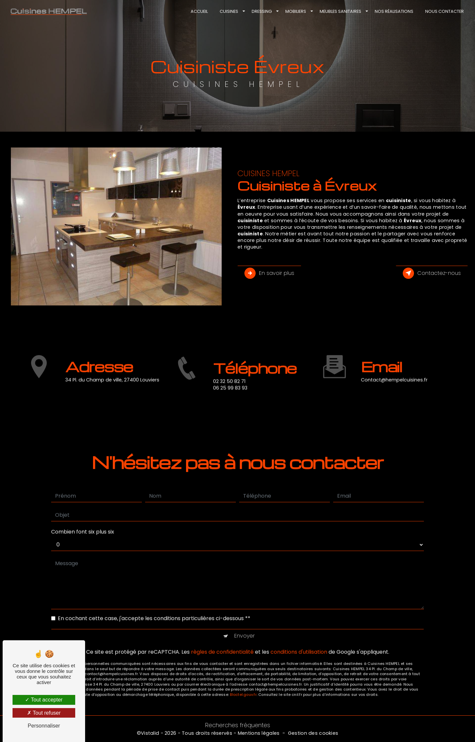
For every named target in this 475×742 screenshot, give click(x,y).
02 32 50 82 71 (229, 387)
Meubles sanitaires (340, 11)
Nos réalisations (394, 11)
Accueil (199, 11)
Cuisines (229, 11)
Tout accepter (43, 699)
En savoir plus (269, 273)
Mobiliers (295, 11)
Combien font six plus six (82, 525)
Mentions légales (259, 733)
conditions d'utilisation (298, 645)
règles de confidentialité (222, 645)
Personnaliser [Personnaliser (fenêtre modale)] (44, 726)
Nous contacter (444, 11)
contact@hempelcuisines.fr (394, 373)
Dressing (262, 11)
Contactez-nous (432, 273)
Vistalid (150, 733)
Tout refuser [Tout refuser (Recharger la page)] (44, 713)
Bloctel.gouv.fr (243, 687)
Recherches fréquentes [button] (237, 725)
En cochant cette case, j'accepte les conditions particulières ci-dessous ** (154, 611)
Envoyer (244, 629)
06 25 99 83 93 (230, 394)
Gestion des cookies (313, 733)
